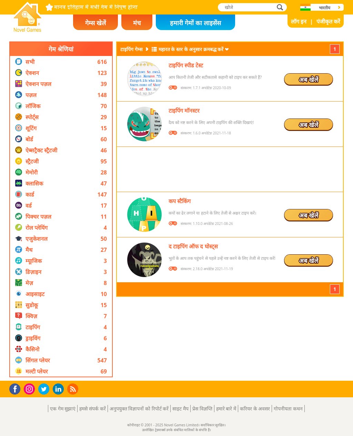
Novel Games (26, 30)
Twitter (45, 389)
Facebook (16, 388)
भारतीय (324, 8)
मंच (137, 23)
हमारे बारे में (226, 408)
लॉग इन (298, 21)
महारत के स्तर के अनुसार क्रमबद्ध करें (191, 49)
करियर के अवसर (255, 408)
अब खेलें (308, 79)
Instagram (30, 388)
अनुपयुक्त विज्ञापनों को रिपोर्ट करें (139, 408)
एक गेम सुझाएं (62, 408)
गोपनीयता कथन (288, 408)
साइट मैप (180, 408)
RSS (73, 389)
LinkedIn (59, 389)
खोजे (280, 7)
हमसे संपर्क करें (92, 408)
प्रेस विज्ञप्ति (202, 408)
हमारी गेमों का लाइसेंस (195, 23)
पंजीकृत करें (328, 21)
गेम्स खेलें (95, 23)
